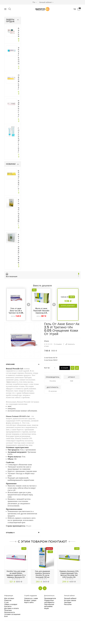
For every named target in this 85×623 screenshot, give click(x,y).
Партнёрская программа (49, 605)
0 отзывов (58, 344)
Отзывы (10, 533)
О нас (6, 602)
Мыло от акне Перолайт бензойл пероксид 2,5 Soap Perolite (41, 311)
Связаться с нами (31, 598)
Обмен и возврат (10, 604)
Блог (6, 616)
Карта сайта (29, 602)
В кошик (64, 368)
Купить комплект (68, 306)
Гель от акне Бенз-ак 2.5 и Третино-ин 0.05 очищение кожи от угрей (16, 313)
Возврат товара (30, 600)
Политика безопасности (9, 611)
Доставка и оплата (11, 608)
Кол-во (47, 368)
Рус (35, 2)
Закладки (67, 602)
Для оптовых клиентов (9, 599)
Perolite (53, 381)
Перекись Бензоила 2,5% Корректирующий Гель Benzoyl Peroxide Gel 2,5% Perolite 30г (69, 574)
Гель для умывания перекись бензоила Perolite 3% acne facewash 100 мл (42, 574)
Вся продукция (13, 276)
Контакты (7, 606)
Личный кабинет (70, 598)
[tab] (22, 364)
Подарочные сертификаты (49, 601)
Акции (46, 608)
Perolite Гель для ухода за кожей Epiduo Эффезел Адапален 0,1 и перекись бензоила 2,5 (16, 574)
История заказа (70, 600)
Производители (50, 598)
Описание (10, 364)
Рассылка (67, 604)
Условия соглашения (12, 614)
